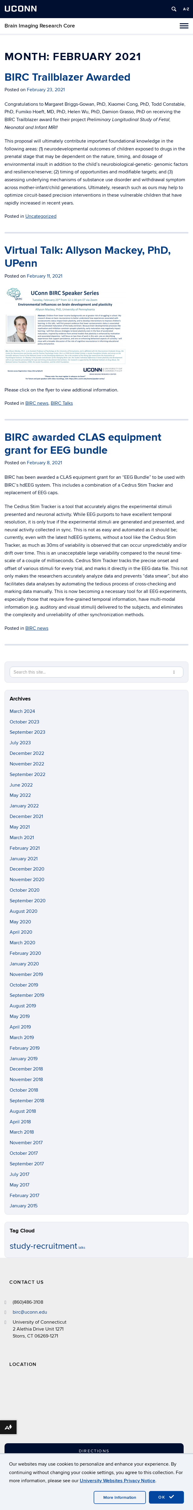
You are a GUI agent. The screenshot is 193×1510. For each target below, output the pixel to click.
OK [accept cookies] (166, 1497)
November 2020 (27, 880)
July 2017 (19, 1174)
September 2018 (27, 1101)
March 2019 (22, 1038)
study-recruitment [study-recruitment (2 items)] (43, 1246)
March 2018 (22, 1132)
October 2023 (24, 722)
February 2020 (25, 953)
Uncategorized (40, 216)
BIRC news (36, 403)
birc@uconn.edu (30, 1312)
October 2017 (24, 1153)
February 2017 (24, 1196)
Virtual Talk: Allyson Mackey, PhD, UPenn (88, 257)
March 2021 (22, 838)
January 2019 (23, 1059)
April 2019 (20, 1027)
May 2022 (20, 795)
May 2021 (20, 827)
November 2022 (27, 764)
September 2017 (27, 1164)
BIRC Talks (62, 403)
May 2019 (20, 1016)
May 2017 (19, 1185)
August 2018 (23, 1111)
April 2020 (21, 932)
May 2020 (20, 922)
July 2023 (20, 743)
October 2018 (24, 1090)
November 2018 (26, 1080)
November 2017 (26, 1143)
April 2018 (20, 1122)
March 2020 (22, 943)
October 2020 (25, 890)
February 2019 (25, 1048)
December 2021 (26, 816)
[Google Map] (65, 1411)
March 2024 (22, 711)
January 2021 (23, 859)
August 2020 (23, 911)
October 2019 (24, 985)
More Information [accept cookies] (119, 1497)
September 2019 (27, 995)
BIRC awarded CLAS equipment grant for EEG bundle (83, 444)
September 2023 (27, 732)
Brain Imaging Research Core (40, 26)
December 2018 (26, 1069)
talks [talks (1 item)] (82, 1248)
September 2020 (28, 901)
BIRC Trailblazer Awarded (67, 77)
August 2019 (23, 1006)
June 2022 (21, 785)
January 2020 (24, 964)
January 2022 (24, 806)
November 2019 (26, 974)
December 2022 (27, 753)
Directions (94, 1451)
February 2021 (25, 848)
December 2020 (27, 869)
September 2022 (27, 774)
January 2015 (23, 1206)
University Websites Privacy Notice (117, 1481)
